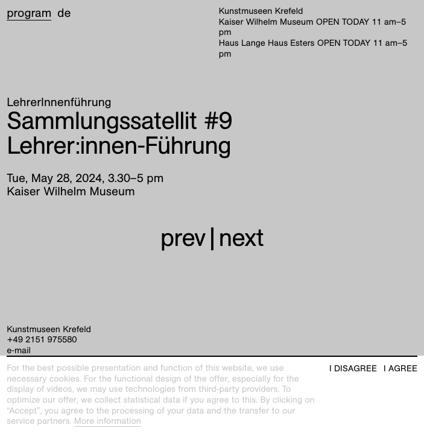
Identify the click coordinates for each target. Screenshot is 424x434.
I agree (400, 368)
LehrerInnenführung (59, 102)
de (64, 13)
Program (29, 13)
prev (183, 237)
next (241, 237)
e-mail (19, 350)
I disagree (353, 368)
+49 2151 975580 (42, 340)
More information (107, 421)
